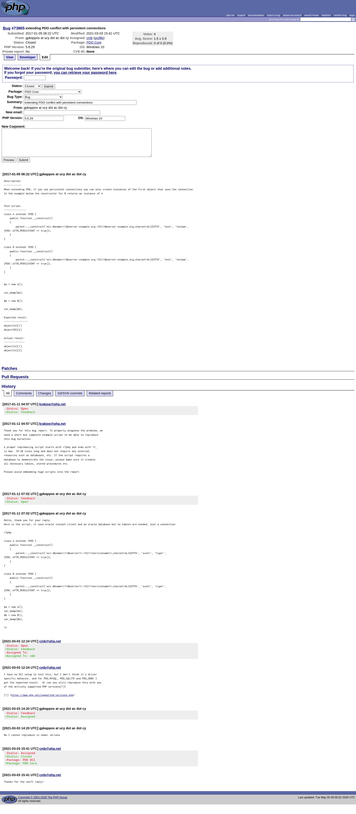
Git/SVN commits (69, 393)
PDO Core (94, 42)
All (8, 393)
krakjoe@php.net (52, 404)
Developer (28, 57)
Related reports (100, 393)
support (241, 15)
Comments (24, 393)
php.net (230, 15)
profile (99, 38)
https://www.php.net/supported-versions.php (42, 700)
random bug (340, 15)
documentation (256, 15)
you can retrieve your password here (85, 72)
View (9, 57)
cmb (90, 38)
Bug (7, 28)
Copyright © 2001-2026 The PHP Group (42, 807)
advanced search (292, 15)
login (352, 15)
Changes (44, 393)
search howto (311, 15)
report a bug (273, 15)
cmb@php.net (50, 644)
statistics (326, 15)
